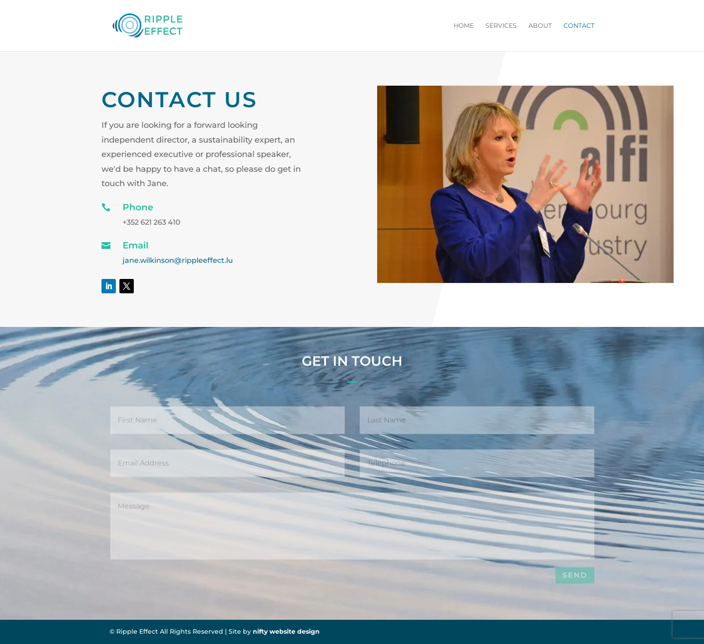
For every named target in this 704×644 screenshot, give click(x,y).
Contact (578, 26)
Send (575, 575)
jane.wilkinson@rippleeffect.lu (178, 260)
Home (463, 26)
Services (501, 26)
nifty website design (286, 631)
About (540, 26)
